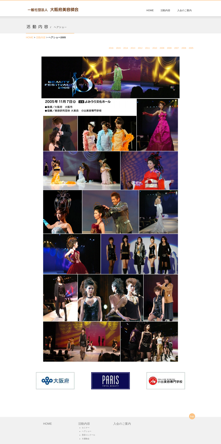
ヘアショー (86, 431)
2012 (140, 48)
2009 (162, 48)
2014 (125, 48)
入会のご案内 (184, 10)
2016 (111, 48)
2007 (176, 48)
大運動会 (85, 439)
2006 (183, 48)
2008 (169, 48)
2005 (191, 48)
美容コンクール (88, 435)
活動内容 (165, 10)
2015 (118, 48)
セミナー (85, 428)
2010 (154, 48)
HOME (150, 10)
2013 (133, 48)
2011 (147, 48)
